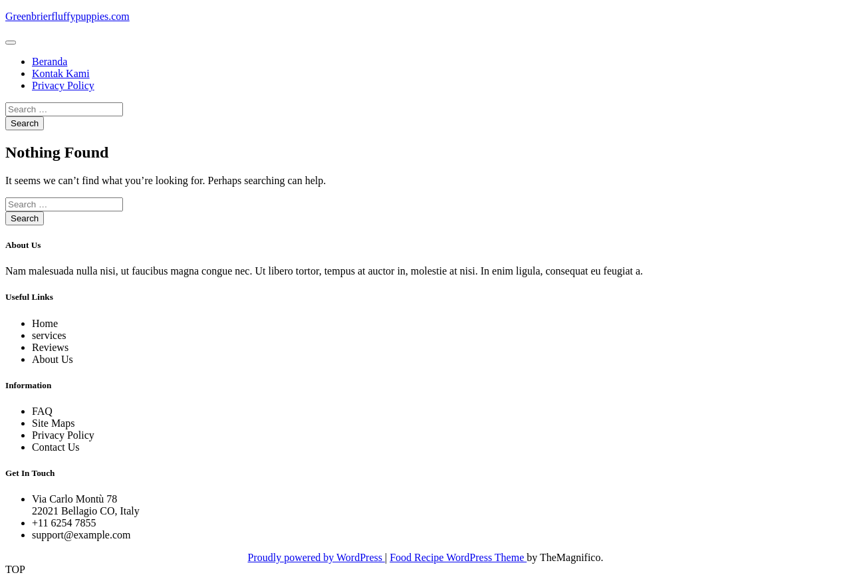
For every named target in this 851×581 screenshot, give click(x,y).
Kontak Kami (61, 73)
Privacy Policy (63, 85)
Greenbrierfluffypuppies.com (67, 16)
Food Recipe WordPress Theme (458, 557)
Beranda (49, 61)
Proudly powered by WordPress (316, 557)
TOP (15, 569)
